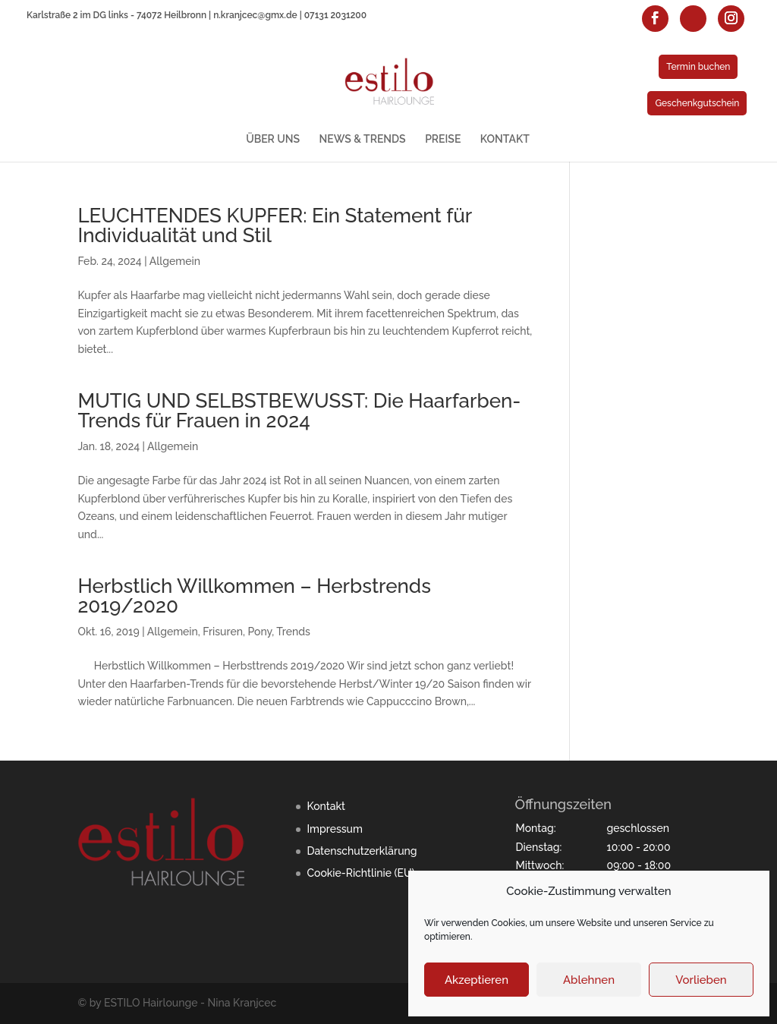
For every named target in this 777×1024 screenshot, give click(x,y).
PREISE (443, 139)
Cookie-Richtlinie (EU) (360, 873)
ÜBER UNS (273, 139)
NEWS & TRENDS (362, 139)
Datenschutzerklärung (362, 851)
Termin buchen (698, 66)
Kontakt (325, 806)
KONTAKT (505, 139)
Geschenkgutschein (697, 103)
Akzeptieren (476, 980)
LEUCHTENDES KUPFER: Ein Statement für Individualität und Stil (274, 225)
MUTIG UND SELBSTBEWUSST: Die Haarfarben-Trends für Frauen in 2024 (299, 410)
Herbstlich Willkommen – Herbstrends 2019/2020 (254, 596)
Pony (259, 631)
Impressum (335, 829)
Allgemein (174, 261)
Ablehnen (589, 980)
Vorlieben (700, 980)
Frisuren (223, 631)
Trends (293, 631)
